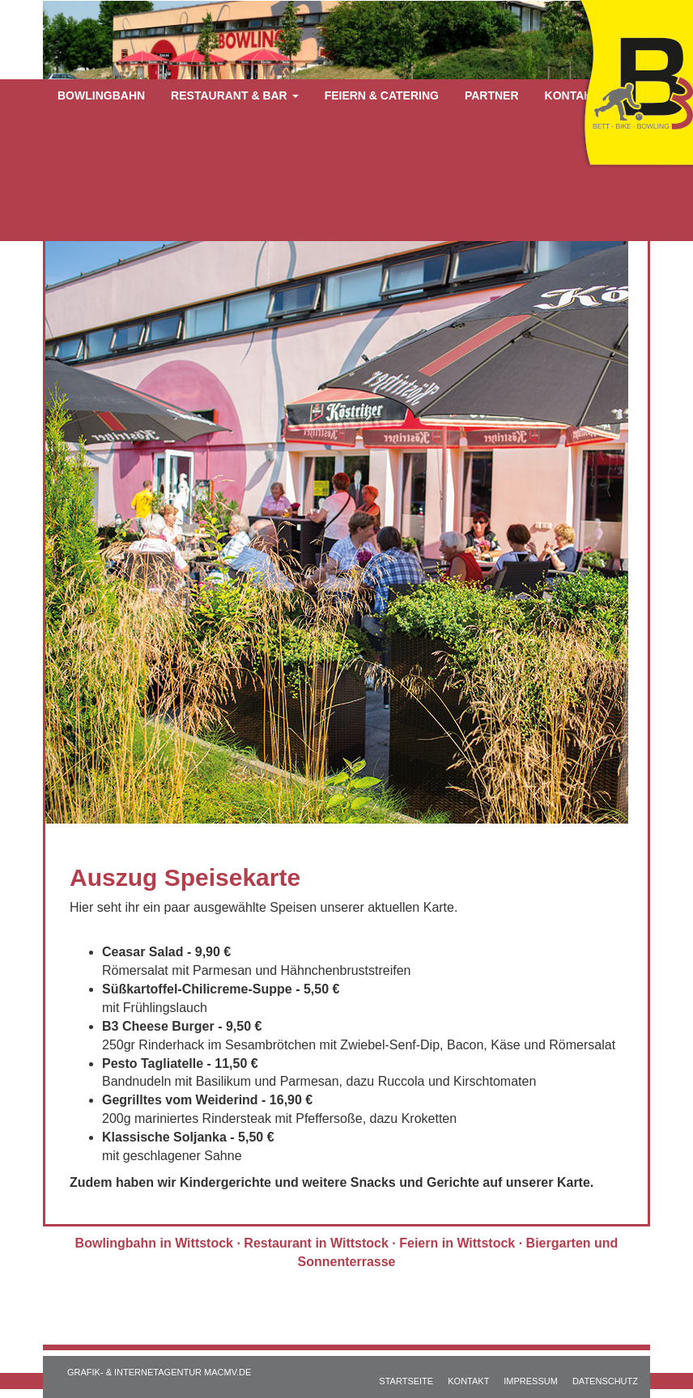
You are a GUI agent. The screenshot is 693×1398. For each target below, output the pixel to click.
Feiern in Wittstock (457, 1243)
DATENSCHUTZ (605, 1381)
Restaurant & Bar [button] (235, 95)
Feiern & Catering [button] (382, 95)
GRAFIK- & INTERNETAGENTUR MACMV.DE (159, 1372)
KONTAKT (468, 1381)
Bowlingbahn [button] (101, 95)
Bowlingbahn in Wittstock (154, 1243)
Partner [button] (492, 95)
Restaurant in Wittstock (316, 1243)
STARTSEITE (406, 1381)
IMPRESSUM (531, 1381)
